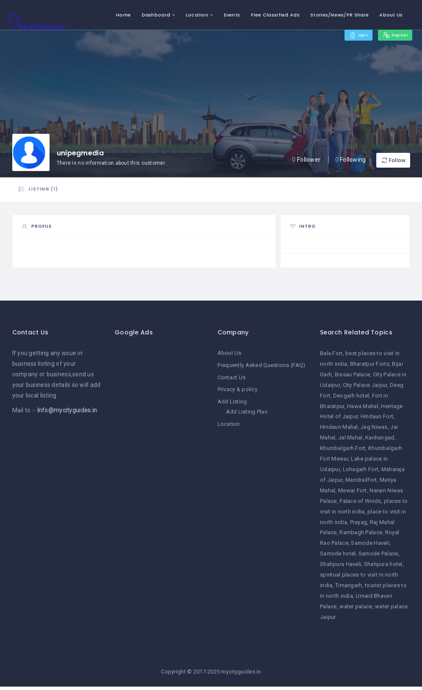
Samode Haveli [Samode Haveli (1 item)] (370, 546)
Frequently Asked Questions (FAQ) (262, 368)
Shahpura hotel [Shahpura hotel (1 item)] (383, 567)
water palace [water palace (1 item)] (355, 610)
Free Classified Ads (275, 14)
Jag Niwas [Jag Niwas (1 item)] (374, 430)
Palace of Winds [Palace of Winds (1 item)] (360, 504)
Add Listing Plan (247, 414)
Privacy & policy (237, 392)
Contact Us (232, 380)
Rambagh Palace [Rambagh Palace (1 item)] (360, 536)
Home (123, 14)
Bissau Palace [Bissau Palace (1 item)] (352, 378)
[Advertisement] (160, 478)
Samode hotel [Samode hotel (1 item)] (338, 557)
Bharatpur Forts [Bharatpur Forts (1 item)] (369, 367)
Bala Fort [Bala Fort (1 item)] (331, 356)
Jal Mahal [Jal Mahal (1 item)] (350, 441)
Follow (384, 160)
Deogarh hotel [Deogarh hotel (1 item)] (351, 399)
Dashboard (156, 14)
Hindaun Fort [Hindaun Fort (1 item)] (377, 420)
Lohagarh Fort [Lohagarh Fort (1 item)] (361, 472)
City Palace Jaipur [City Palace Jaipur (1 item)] (365, 388)
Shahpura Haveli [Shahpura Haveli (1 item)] (340, 567)
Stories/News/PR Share (339, 14)
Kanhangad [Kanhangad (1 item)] (379, 441)
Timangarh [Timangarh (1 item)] (348, 588)
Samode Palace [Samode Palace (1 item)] (378, 557)
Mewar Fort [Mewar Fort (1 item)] (352, 494)
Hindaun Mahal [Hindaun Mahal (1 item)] (339, 430)
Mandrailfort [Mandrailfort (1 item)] (361, 483)
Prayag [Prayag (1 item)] (358, 525)
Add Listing (232, 403)
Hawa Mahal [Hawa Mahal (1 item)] (362, 409)
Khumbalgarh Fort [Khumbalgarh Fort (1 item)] (342, 451)
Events (232, 14)
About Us (391, 14)
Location (197, 14)
